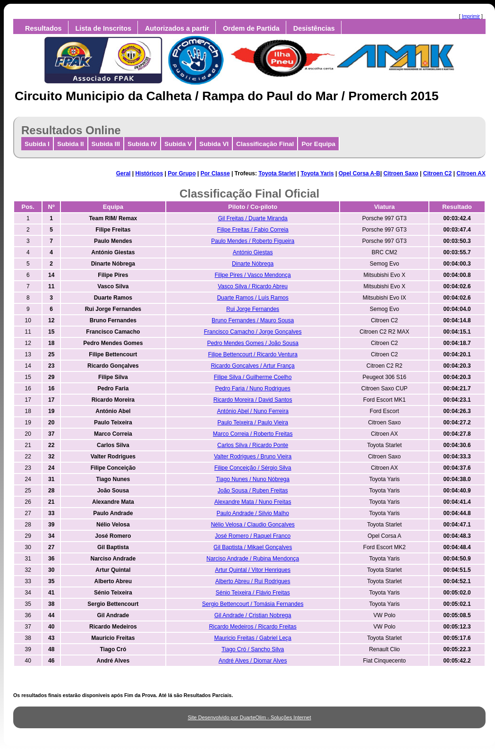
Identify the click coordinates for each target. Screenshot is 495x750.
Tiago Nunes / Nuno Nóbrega (253, 479)
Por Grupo (182, 173)
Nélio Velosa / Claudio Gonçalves (252, 524)
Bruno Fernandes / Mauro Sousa (253, 320)
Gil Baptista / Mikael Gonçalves (252, 547)
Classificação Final (265, 143)
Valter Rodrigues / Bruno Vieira (252, 456)
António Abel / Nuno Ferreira (252, 411)
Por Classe (215, 173)
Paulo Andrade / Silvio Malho (252, 513)
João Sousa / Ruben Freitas (253, 490)
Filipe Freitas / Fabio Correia (252, 229)
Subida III (106, 143)
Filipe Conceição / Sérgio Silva (252, 468)
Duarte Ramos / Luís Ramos (252, 297)
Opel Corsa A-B (359, 173)
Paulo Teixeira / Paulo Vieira (252, 422)
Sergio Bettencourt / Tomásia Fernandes (253, 604)
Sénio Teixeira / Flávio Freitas (253, 592)
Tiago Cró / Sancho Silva (253, 649)
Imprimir (471, 16)
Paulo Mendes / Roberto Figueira (252, 241)
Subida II (70, 143)
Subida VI (214, 143)
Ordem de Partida (251, 28)
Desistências (314, 28)
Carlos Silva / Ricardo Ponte (252, 445)
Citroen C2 (437, 173)
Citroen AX (471, 173)
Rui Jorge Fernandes (252, 309)
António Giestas (253, 252)
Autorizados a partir (177, 28)
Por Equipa (318, 143)
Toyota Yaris (316, 173)
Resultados (43, 28)
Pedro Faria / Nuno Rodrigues (252, 388)
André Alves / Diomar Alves (253, 660)
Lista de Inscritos (103, 28)
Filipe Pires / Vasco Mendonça (253, 275)
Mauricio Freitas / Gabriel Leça (252, 638)
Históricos (149, 173)
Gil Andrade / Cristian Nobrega (252, 615)
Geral (123, 173)
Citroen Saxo (401, 173)
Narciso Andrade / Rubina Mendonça (252, 558)
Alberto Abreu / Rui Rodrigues (252, 581)
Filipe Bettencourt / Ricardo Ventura (252, 354)
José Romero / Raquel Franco (252, 536)
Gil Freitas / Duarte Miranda (252, 218)
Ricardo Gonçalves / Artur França (252, 365)
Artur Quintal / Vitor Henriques (252, 570)
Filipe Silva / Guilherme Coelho (253, 377)
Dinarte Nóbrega (252, 263)
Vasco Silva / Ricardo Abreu (253, 286)
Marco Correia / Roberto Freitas (253, 434)
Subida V (178, 143)
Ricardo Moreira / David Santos (252, 400)
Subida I (37, 143)
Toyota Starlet (277, 173)
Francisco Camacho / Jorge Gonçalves (253, 331)
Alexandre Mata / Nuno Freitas (252, 502)
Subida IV (142, 143)
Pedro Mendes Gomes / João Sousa (252, 343)
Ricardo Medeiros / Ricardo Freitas (252, 626)
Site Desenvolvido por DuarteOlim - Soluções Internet (249, 717)
